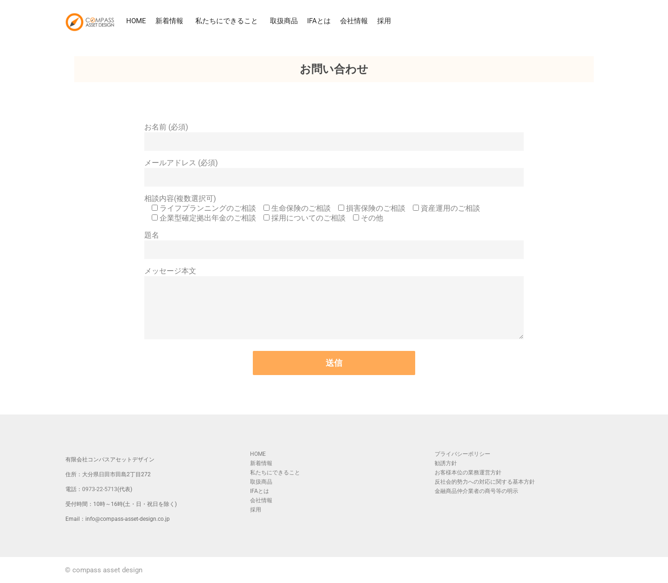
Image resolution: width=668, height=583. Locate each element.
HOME (136, 21)
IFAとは (319, 21)
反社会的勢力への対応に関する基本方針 (485, 482)
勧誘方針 (446, 463)
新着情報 (170, 21)
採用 (384, 21)
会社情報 (354, 21)
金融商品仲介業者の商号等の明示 (476, 491)
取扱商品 (284, 21)
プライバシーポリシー (462, 454)
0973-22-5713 (99, 489)
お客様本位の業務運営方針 (468, 472)
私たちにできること (228, 21)
